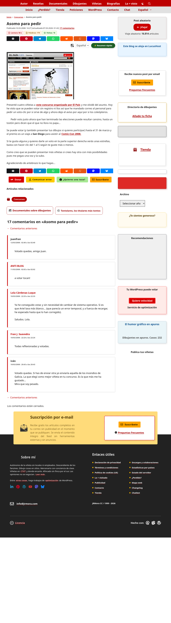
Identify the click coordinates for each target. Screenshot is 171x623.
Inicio (29, 10)
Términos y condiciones (106, 467)
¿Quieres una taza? (72, 179)
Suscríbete (100, 179)
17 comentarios (67, 28)
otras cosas (21, 480)
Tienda (60, 10)
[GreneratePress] (148, 523)
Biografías (113, 3)
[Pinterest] (26, 38)
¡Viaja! (142, 27)
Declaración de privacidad (108, 462)
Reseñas (38, 3)
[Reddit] (66, 38)
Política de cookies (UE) (106, 472)
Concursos (18, 17)
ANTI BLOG (17, 265)
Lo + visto (131, 3)
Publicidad (100, 482)
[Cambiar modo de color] (142, 3)
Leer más (40, 474)
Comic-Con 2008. (71, 133)
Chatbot (136, 492)
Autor (24, 3)
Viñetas (97, 3)
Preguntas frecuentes (142, 90)
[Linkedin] (11, 486)
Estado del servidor (141, 472)
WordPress (95, 10)
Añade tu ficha (142, 116)
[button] (149, 3)
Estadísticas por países (143, 467)
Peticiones (76, 10)
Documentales (58, 3)
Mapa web (137, 482)
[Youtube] (30, 486)
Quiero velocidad (142, 300)
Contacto (113, 10)
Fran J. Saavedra (20, 334)
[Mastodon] (93, 38)
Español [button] (146, 9)
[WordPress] (24, 486)
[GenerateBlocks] (153, 523)
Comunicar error (40, 179)
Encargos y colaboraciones (145, 462)
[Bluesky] (106, 38)
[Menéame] (80, 38)
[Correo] (13, 38)
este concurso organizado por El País (58, 104)
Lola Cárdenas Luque (23, 292)
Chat (127, 10)
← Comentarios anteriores (22, 228)
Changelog (137, 487)
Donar (16, 179)
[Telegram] (39, 38)
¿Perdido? (44, 10)
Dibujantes (79, 3)
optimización (51, 480)
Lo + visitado (101, 477)
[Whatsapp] (53, 38)
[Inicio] (18, 11)
